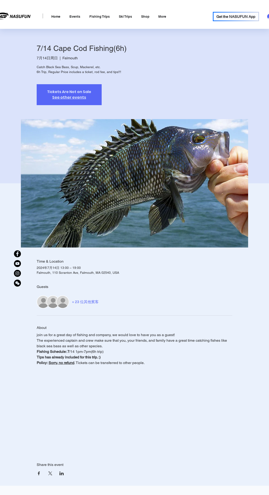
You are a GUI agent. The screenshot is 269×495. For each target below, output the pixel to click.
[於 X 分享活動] (50, 473)
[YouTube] (17, 263)
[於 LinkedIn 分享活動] (61, 473)
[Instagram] (17, 273)
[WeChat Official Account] (17, 283)
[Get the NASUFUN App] (236, 16)
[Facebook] (17, 253)
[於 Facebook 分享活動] (39, 473)
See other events (69, 97)
